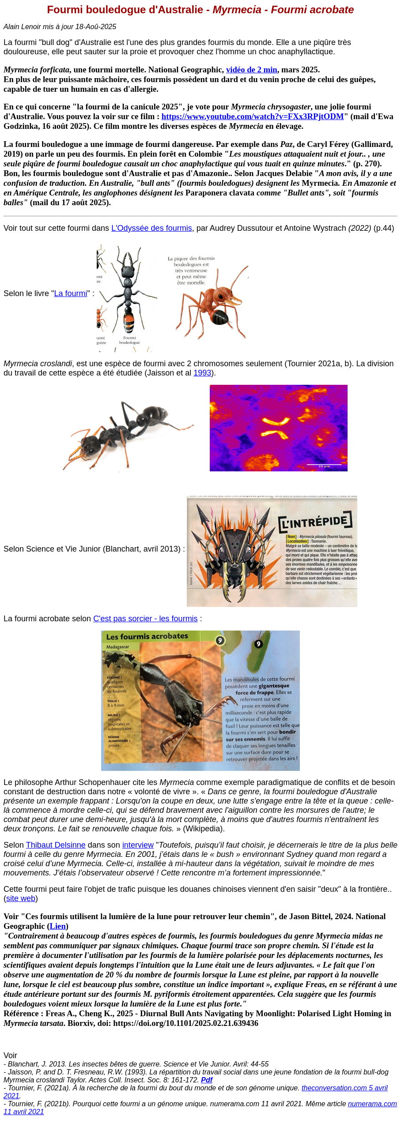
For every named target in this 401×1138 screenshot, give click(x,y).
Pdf (206, 1080)
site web (20, 898)
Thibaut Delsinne (56, 845)
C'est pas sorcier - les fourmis (145, 618)
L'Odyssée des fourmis (151, 228)
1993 (202, 372)
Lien (57, 926)
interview (138, 845)
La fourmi (70, 293)
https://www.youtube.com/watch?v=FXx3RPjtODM (253, 116)
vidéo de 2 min (251, 69)
